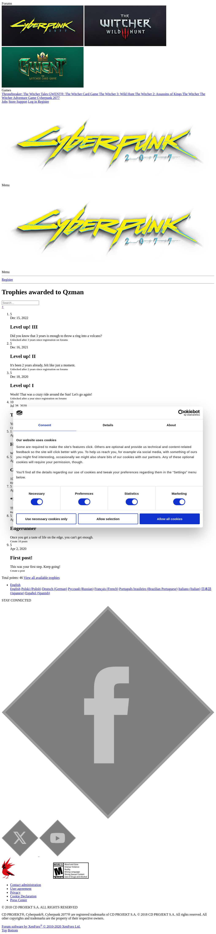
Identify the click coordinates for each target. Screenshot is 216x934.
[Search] (20, 303)
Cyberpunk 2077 (48, 98)
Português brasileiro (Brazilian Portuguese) (148, 589)
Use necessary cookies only (46, 518)
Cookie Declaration (23, 896)
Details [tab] (108, 425)
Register (7, 279)
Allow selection (107, 518)
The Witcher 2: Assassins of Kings (158, 94)
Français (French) (106, 589)
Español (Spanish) (37, 593)
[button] (5, 185)
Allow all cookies (169, 518)
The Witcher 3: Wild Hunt (117, 94)
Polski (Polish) (31, 589)
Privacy (15, 892)
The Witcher (191, 94)
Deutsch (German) (54, 589)
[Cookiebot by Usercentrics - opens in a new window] (181, 413)
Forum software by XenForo (41, 926)
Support (21, 101)
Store (12, 101)
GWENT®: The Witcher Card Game (74, 94)
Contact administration (25, 885)
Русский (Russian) (80, 589)
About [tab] (171, 425)
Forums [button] (7, 3)
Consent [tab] (44, 425)
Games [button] (6, 90)
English (15, 585)
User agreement (20, 888)
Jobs (5, 101)
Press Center (18, 900)
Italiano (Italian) (189, 589)
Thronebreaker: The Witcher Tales (25, 94)
